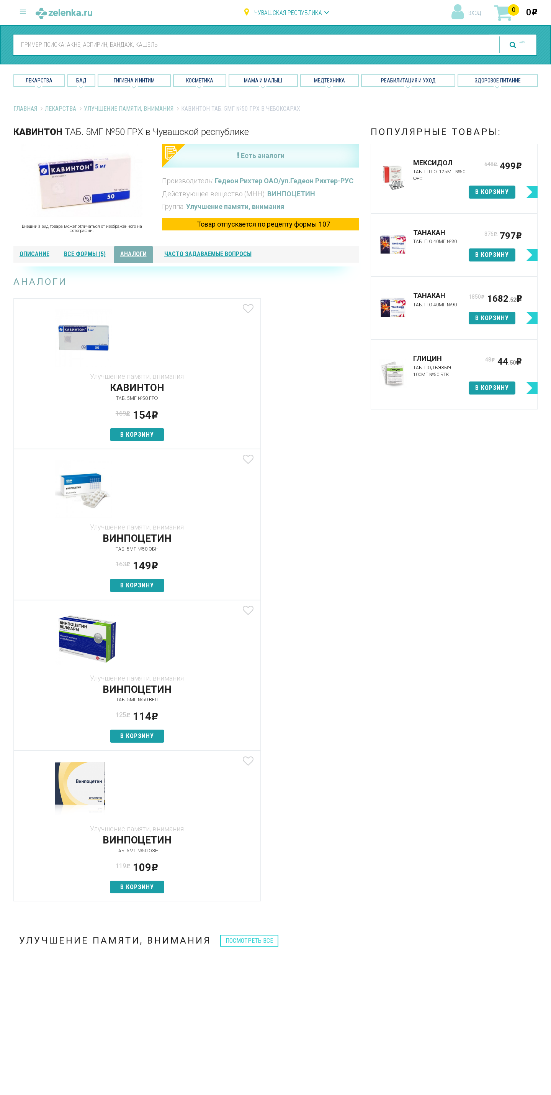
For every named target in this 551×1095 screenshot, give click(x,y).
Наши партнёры (347, 961)
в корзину (70, 434)
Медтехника (329, 80)
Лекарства (39, 80)
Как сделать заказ (173, 1001)
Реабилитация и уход (408, 80)
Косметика (199, 80)
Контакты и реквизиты (357, 987)
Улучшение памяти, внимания (128, 108)
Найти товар (164, 974)
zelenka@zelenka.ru (40, 991)
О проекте (340, 947)
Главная (25, 108)
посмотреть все (249, 639)
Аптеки (156, 947)
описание (34, 254)
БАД (81, 80)
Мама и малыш (263, 80)
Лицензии (339, 974)
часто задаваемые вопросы (208, 254)
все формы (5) (85, 254)
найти (507, 45)
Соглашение (343, 1014)
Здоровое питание (498, 80)
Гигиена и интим (258, 974)
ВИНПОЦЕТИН (291, 194)
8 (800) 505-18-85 (59, 946)
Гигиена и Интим (134, 80)
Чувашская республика (288, 12)
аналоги (133, 254)
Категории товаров (174, 961)
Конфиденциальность (356, 1028)
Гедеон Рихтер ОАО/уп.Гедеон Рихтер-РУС (284, 181)
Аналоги (158, 987)
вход (474, 13)
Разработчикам (348, 1001)
